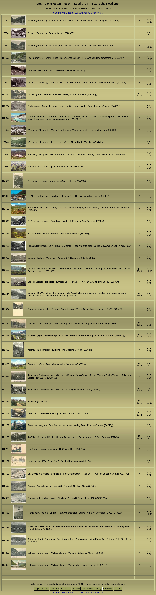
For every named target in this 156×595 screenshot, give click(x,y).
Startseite (54, 589)
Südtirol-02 (72, 12)
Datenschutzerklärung (91, 589)
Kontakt (118, 589)
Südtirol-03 (84, 12)
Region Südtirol (41, 589)
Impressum (66, 589)
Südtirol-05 (97, 12)
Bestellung (108, 589)
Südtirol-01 (59, 12)
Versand (76, 589)
